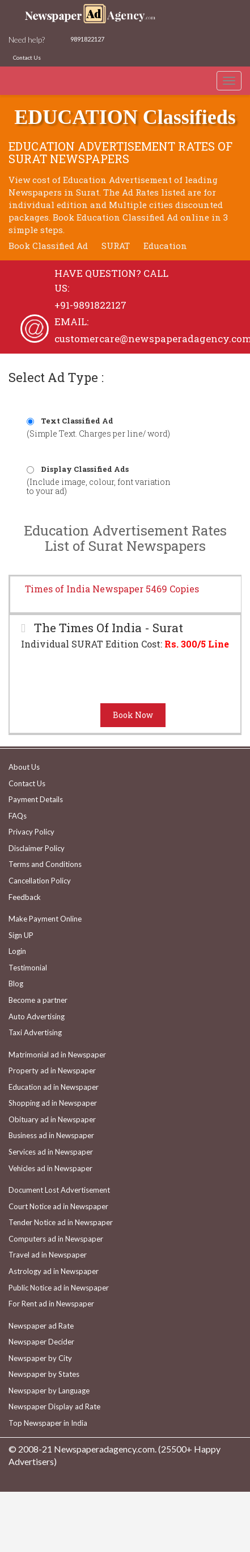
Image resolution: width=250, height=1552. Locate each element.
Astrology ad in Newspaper (54, 1271)
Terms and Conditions (45, 864)
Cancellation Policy (40, 880)
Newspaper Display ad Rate (54, 1406)
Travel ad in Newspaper (48, 1254)
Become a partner (38, 1000)
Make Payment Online (45, 918)
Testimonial (28, 967)
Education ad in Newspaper (54, 1087)
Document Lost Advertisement (59, 1189)
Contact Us (27, 57)
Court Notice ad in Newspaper (58, 1206)
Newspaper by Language (49, 1390)
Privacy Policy (31, 831)
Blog (16, 983)
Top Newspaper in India (48, 1422)
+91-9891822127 (90, 305)
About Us (24, 766)
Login (17, 951)
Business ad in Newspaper (51, 1135)
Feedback (25, 897)
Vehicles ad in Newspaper (50, 1168)
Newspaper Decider (41, 1341)
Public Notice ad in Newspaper (59, 1287)
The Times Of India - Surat (107, 628)
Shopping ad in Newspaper (53, 1102)
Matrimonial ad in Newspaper (57, 1054)
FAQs (18, 815)
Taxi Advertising (35, 1032)
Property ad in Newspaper (52, 1070)
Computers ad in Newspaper (56, 1238)
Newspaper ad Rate (41, 1325)
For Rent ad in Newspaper (51, 1303)
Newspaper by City (40, 1358)
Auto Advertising (37, 1016)
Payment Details (36, 799)
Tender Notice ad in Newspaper (61, 1222)
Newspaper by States (44, 1374)
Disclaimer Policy (37, 848)
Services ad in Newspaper (51, 1151)
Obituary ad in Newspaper (52, 1119)
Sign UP (21, 935)
